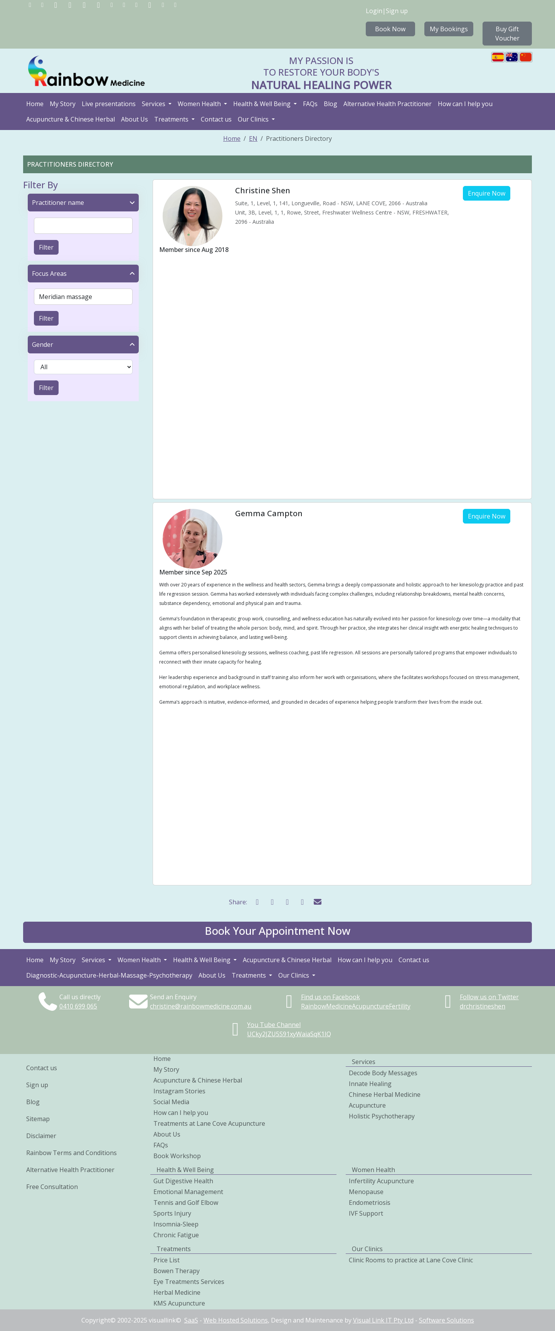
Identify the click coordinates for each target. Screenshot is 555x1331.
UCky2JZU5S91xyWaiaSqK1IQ (289, 1034)
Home (35, 104)
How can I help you (465, 104)
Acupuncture (367, 1105)
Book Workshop (177, 1156)
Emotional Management (188, 1191)
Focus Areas (49, 273)
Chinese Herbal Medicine (384, 1094)
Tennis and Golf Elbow (185, 1202)
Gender (42, 344)
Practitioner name (58, 202)
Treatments (172, 119)
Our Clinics (254, 119)
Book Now (390, 29)
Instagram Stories (179, 1091)
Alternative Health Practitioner (387, 104)
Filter (46, 247)
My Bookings (449, 29)
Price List (166, 1260)
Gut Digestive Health (183, 1181)
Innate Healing (370, 1083)
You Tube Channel (274, 1024)
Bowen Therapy (176, 1271)
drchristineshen (482, 1006)
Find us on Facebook (330, 997)
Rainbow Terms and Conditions (71, 1153)
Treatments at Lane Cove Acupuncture (209, 1123)
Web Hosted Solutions (236, 1320)
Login (374, 11)
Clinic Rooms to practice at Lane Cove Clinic (411, 1260)
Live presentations (109, 104)
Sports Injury (172, 1213)
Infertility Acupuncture (381, 1181)
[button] (277, 932)
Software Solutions (446, 1320)
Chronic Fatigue (176, 1235)
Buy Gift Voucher (507, 33)
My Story (63, 104)
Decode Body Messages (383, 1073)
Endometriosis (369, 1202)
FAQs (310, 104)
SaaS (191, 1320)
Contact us (216, 119)
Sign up (397, 11)
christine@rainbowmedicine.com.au (200, 1006)
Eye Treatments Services (188, 1281)
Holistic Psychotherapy (382, 1116)
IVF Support (366, 1213)
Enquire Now (486, 193)
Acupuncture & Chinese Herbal (70, 119)
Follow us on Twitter (489, 997)
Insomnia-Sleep (175, 1224)
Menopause (366, 1191)
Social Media (171, 1102)
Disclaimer (41, 1136)
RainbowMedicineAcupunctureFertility (355, 1006)
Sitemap (38, 1119)
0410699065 (78, 1006)
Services (154, 104)
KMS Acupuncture (179, 1303)
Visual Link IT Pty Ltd (383, 1320)
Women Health (200, 104)
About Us (134, 119)
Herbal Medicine (176, 1292)
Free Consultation (52, 1186)
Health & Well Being (262, 104)
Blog (330, 104)
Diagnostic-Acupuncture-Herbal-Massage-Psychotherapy (109, 975)
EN (253, 138)
